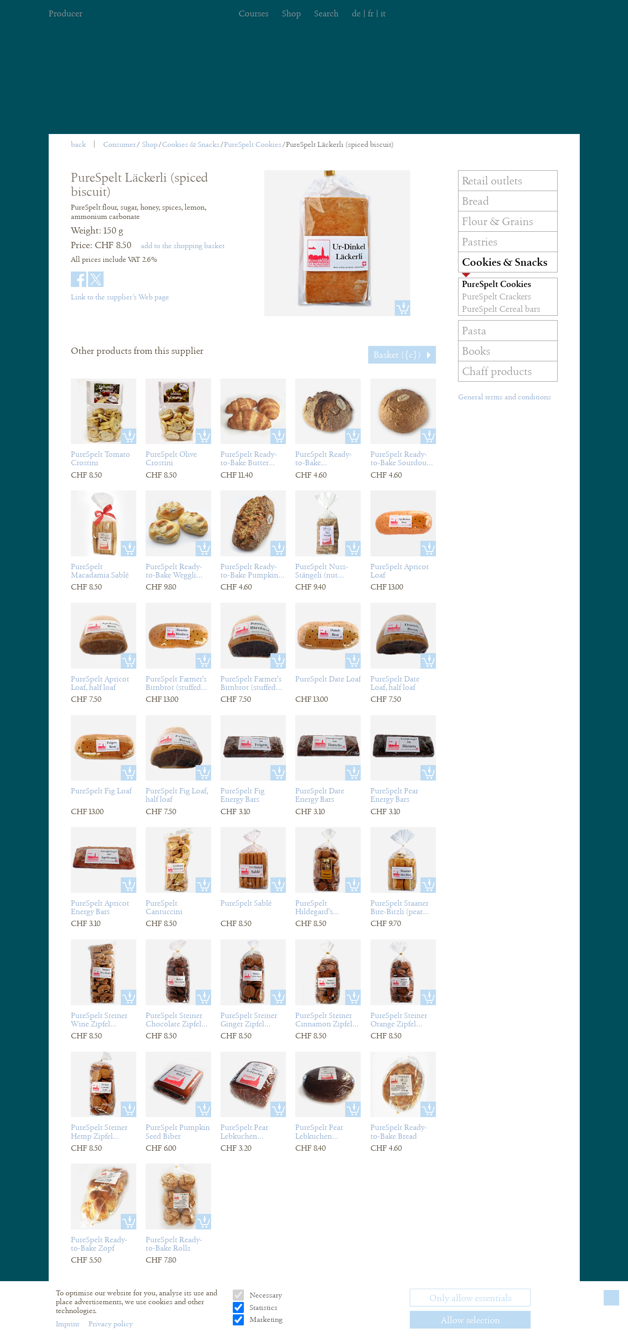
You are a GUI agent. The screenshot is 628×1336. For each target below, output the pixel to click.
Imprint (68, 1324)
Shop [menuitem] (291, 13)
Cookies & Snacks (191, 144)
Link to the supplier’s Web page (120, 297)
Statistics (262, 1307)
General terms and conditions (504, 397)
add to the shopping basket (182, 245)
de (356, 13)
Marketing (265, 1319)
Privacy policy (111, 1324)
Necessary (265, 1295)
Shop (150, 144)
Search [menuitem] (326, 13)
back (78, 144)
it (383, 13)
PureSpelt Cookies (252, 144)
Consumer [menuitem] (119, 144)
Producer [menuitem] (65, 13)
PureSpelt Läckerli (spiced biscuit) (340, 144)
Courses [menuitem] (254, 13)
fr (371, 13)
